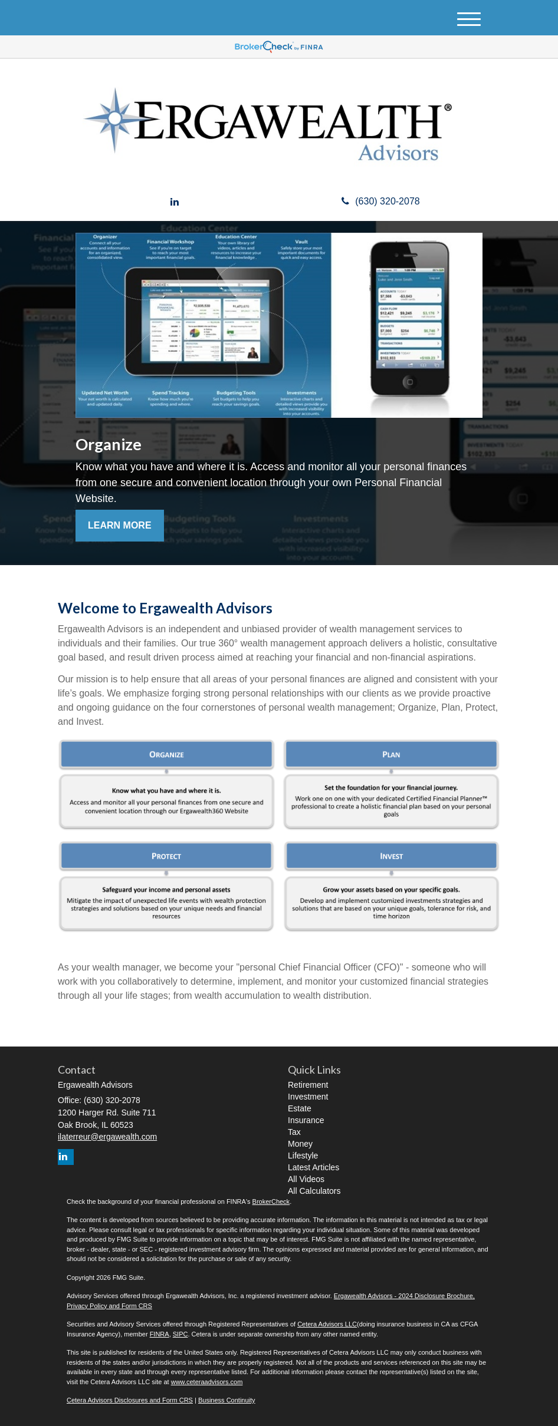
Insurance (306, 1120)
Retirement (308, 1085)
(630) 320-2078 (380, 201)
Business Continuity (226, 1400)
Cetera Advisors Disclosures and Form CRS (130, 1400)
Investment (308, 1096)
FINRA (159, 1334)
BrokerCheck (271, 1201)
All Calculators (314, 1191)
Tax (294, 1132)
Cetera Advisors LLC (327, 1324)
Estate (299, 1108)
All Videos (306, 1179)
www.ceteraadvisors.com (207, 1381)
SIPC (180, 1334)
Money (300, 1143)
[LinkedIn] (174, 202)
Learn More (120, 525)
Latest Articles (313, 1167)
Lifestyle (303, 1155)
